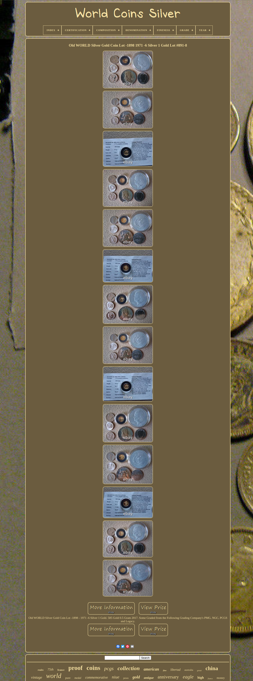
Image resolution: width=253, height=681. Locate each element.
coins (93, 667)
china (212, 668)
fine (165, 670)
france (61, 669)
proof (75, 667)
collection (129, 668)
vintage (36, 677)
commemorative (96, 677)
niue (115, 676)
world (53, 675)
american (151, 669)
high (200, 677)
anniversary (168, 676)
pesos (126, 678)
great (199, 670)
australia (188, 669)
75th (50, 669)
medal (78, 677)
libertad (175, 669)
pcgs (109, 668)
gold (136, 677)
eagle (188, 676)
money (221, 677)
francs (210, 678)
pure (68, 677)
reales (40, 670)
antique (149, 677)
